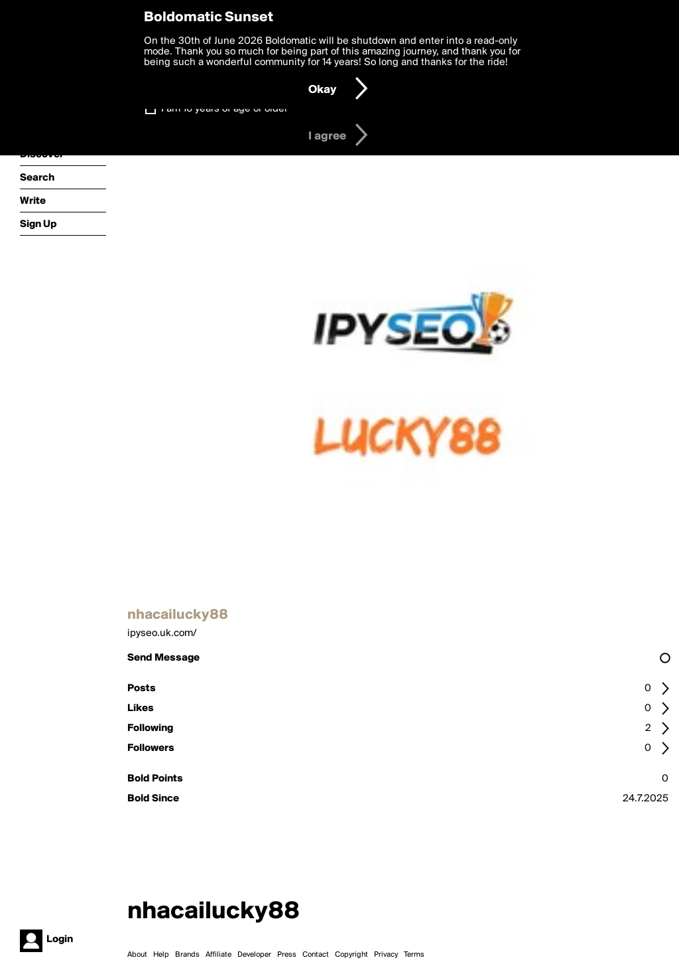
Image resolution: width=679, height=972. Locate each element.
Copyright (351, 955)
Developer (254, 955)
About (137, 955)
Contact (315, 955)
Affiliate (218, 955)
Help (161, 955)
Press (286, 955)
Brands (187, 955)
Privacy (386, 955)
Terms (414, 955)
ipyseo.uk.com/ (162, 633)
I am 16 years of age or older (224, 109)
